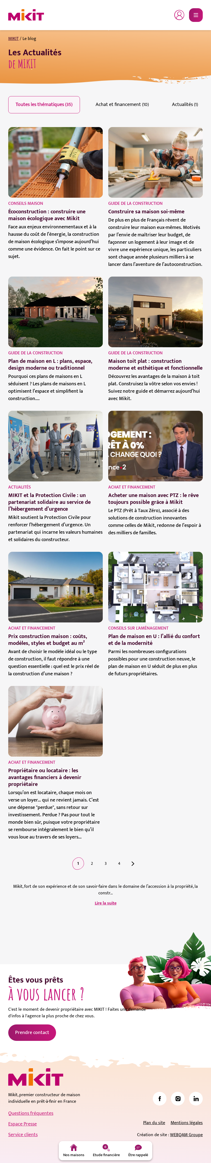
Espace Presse (22, 1124)
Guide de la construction (135, 203)
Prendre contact (32, 1033)
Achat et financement (131, 487)
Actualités (19, 487)
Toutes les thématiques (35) (44, 104)
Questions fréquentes (30, 1113)
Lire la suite (105, 903)
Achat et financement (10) (122, 104)
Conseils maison (25, 203)
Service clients (23, 1135)
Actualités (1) (185, 104)
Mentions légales (187, 1123)
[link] (159, 1098)
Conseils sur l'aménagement (138, 628)
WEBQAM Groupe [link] (186, 1135)
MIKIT (13, 38)
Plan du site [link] (154, 1123)
